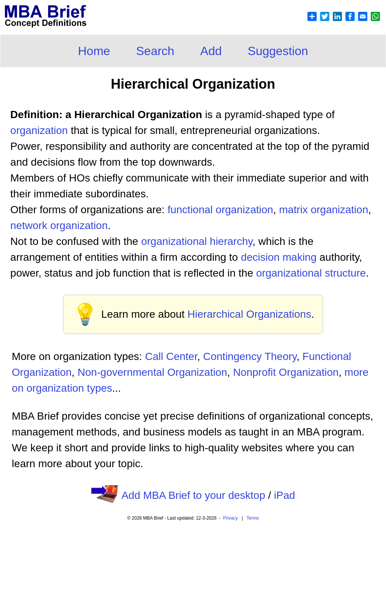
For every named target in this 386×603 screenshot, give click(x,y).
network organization (58, 225)
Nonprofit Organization (286, 372)
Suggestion (278, 51)
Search (155, 51)
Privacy (230, 518)
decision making (279, 257)
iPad (284, 495)
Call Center (171, 356)
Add (211, 51)
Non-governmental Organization (152, 372)
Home (94, 51)
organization (39, 130)
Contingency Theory (250, 356)
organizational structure (311, 273)
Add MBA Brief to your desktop (193, 495)
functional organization (220, 209)
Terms (253, 518)
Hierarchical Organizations (249, 314)
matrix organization (323, 209)
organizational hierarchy (196, 241)
